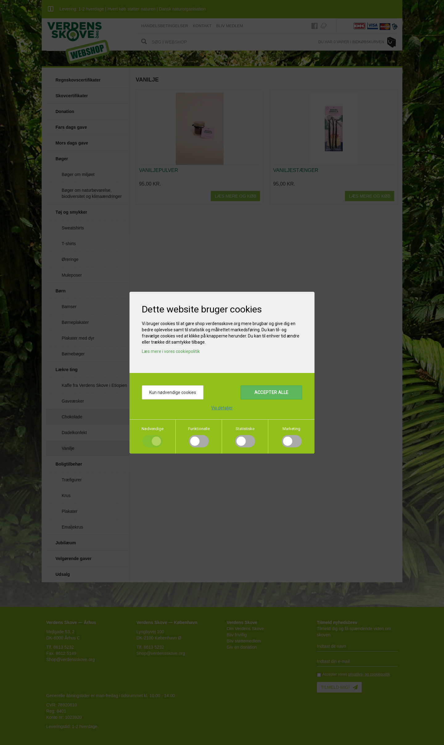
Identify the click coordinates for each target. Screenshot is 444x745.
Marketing (291, 428)
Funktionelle (199, 428)
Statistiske (245, 428)
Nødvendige (152, 428)
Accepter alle (271, 392)
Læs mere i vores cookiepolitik (171, 351)
